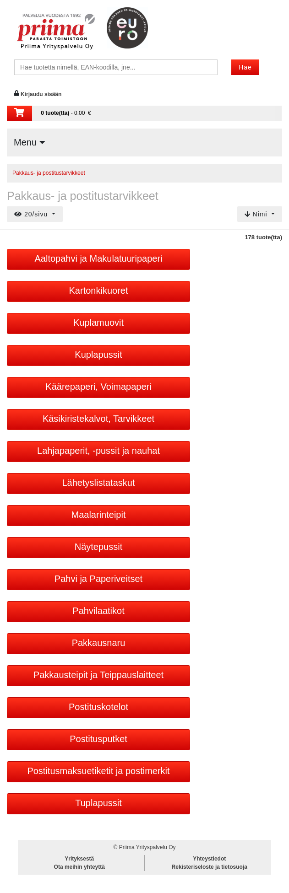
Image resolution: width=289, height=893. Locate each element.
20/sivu (32, 214)
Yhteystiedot (209, 858)
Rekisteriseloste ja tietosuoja (209, 867)
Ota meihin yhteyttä (79, 867)
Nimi (257, 214)
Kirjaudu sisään (41, 94)
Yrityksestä (79, 858)
